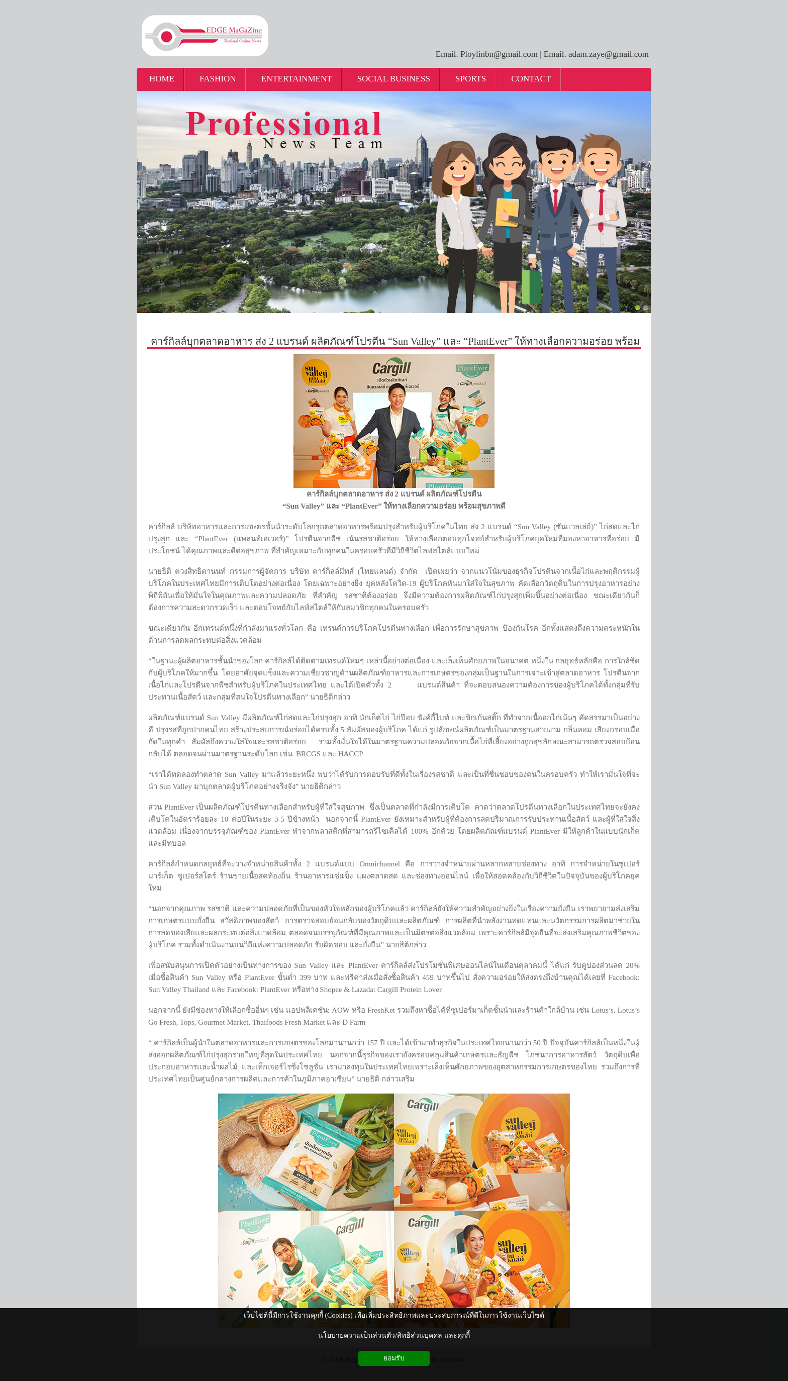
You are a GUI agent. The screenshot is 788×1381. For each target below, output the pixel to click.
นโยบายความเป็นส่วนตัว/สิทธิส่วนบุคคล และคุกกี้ (393, 1335)
